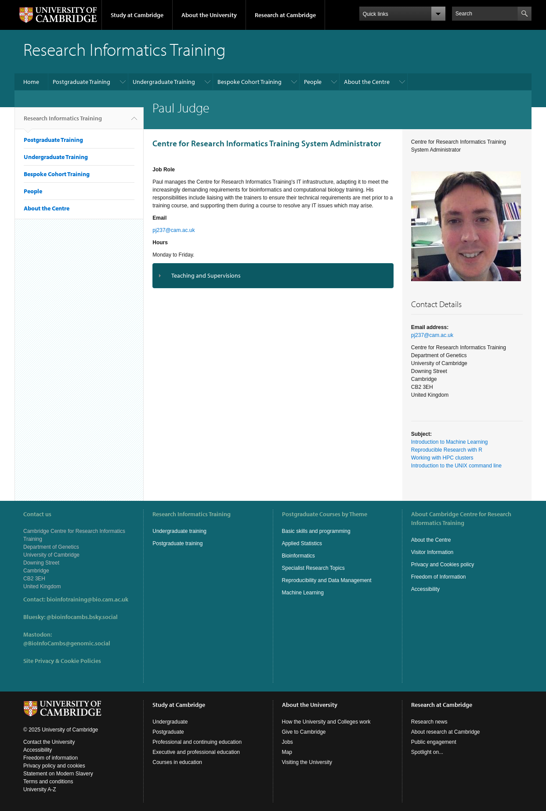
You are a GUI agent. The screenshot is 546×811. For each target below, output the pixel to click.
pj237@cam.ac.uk (173, 230)
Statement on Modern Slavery (58, 774)
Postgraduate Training (81, 82)
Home (31, 82)
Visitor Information (432, 552)
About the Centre (367, 82)
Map (287, 752)
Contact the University (49, 742)
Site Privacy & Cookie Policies (62, 661)
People (313, 82)
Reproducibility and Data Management (327, 580)
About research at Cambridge (445, 732)
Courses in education (177, 762)
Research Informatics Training (63, 121)
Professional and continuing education (197, 742)
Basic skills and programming (316, 531)
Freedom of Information (438, 577)
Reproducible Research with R (446, 450)
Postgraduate (168, 732)
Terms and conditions (48, 781)
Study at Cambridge (137, 15)
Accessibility (425, 589)
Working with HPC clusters (442, 458)
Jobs (287, 742)
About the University (209, 15)
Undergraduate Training (164, 82)
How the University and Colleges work (326, 722)
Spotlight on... (427, 752)
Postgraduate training (177, 543)
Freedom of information (50, 758)
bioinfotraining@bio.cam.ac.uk (87, 599)
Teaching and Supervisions (206, 275)
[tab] (273, 275)
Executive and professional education (196, 752)
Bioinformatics (298, 556)
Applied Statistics (302, 543)
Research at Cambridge (285, 15)
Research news (429, 722)
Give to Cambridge (304, 732)
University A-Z (39, 789)
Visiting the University (307, 762)
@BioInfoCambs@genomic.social (66, 643)
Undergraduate (170, 722)
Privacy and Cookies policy (442, 564)
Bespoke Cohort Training (249, 82)
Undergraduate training (179, 531)
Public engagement (433, 742)
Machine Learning (303, 593)
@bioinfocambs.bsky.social (82, 617)
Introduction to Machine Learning (449, 442)
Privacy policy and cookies (54, 766)
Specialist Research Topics (313, 568)
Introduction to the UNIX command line (456, 466)
